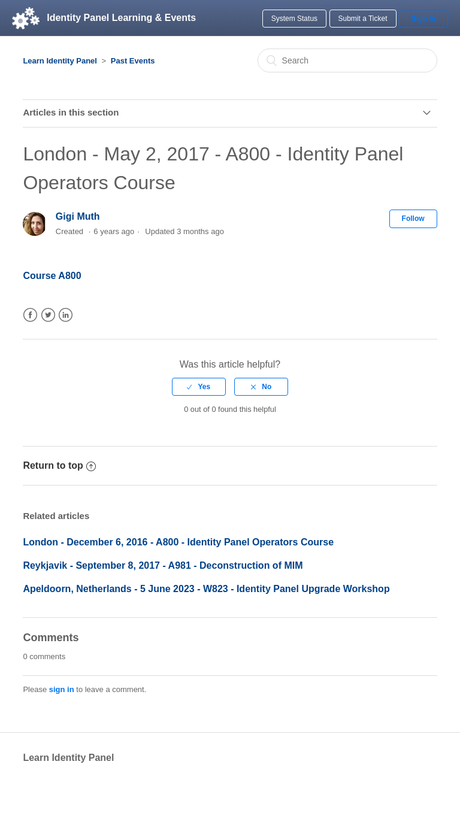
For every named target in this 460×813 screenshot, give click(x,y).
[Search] (347, 60)
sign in (61, 689)
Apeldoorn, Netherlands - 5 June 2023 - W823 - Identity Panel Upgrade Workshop (206, 589)
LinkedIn (65, 315)
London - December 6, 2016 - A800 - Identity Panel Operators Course (178, 542)
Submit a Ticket (363, 18)
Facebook (30, 315)
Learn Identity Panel (60, 60)
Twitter (48, 315)
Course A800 (52, 276)
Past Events (133, 60)
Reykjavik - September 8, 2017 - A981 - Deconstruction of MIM (162, 565)
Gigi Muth (78, 216)
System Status (294, 18)
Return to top (59, 465)
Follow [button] (413, 218)
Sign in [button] (423, 18)
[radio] (199, 387)
